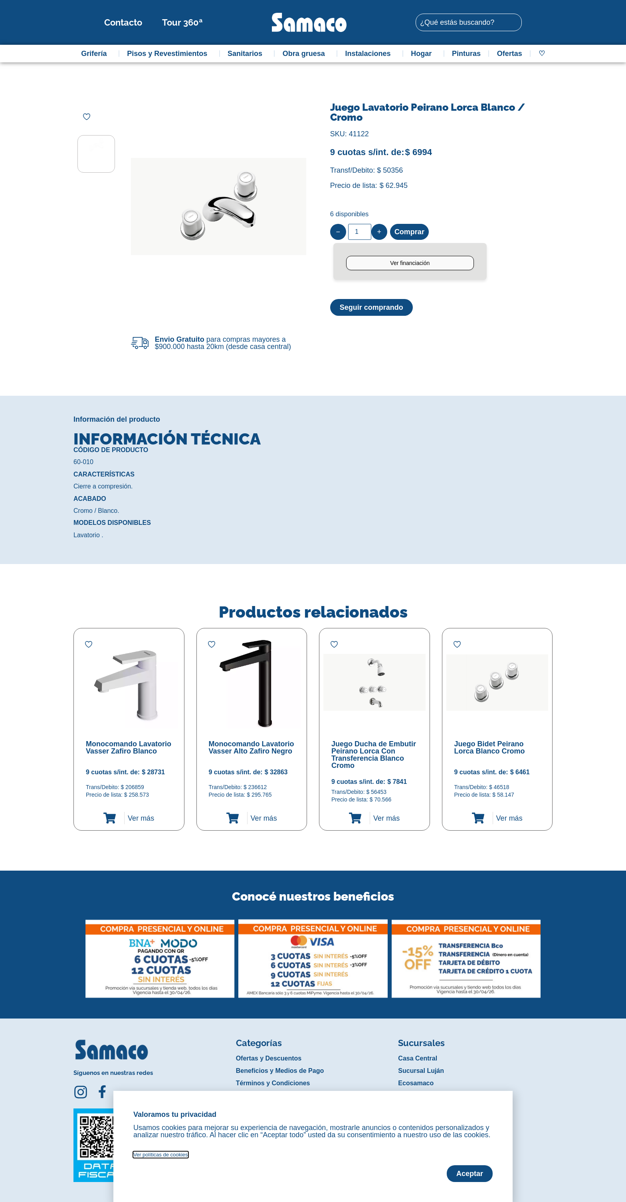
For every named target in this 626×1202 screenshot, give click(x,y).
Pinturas (466, 54)
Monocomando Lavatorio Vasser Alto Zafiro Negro (251, 747)
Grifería (96, 54)
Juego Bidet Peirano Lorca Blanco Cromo (489, 747)
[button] (78, 952)
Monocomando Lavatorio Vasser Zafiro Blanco (128, 747)
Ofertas (509, 54)
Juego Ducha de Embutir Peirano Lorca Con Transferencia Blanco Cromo (373, 754)
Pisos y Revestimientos (169, 54)
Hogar (423, 54)
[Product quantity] (359, 232)
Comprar (409, 232)
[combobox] (469, 22)
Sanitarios (247, 54)
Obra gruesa (306, 54)
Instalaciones (370, 54)
